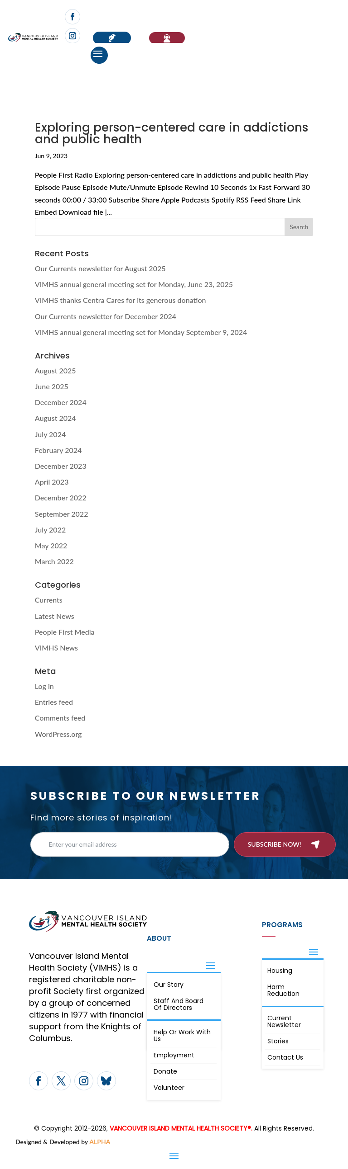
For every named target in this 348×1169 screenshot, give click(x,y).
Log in (44, 686)
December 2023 (61, 466)
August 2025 (55, 370)
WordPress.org (58, 734)
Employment (174, 1055)
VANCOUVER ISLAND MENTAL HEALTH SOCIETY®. (181, 1128)
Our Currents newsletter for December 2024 (105, 316)
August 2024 (55, 418)
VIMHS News (56, 647)
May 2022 (51, 545)
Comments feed (60, 717)
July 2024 (50, 434)
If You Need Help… (167, 38)
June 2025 (51, 386)
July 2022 (50, 529)
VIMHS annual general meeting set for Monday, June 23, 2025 (134, 284)
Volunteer (169, 1087)
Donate (165, 1071)
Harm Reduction (283, 990)
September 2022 (61, 513)
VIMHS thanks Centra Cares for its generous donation (120, 300)
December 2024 (61, 402)
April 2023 (52, 481)
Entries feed (54, 702)
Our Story (169, 984)
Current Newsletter (284, 1021)
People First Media (65, 631)
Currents (49, 599)
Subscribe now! (274, 844)
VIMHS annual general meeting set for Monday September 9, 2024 (141, 332)
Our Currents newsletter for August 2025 (100, 268)
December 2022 (61, 497)
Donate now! (112, 38)
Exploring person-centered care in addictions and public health (171, 133)
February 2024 (58, 450)
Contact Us (285, 1057)
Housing (279, 970)
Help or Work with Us (182, 1035)
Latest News (54, 616)
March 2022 (54, 561)
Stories (278, 1041)
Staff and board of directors (178, 1004)
